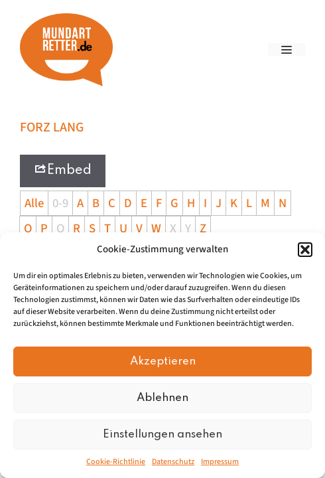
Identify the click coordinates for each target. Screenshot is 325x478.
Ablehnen (162, 398)
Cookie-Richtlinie (115, 461)
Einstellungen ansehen (162, 434)
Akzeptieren (163, 361)
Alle (34, 203)
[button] (305, 249)
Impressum (220, 461)
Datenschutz (173, 461)
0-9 (60, 203)
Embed (63, 169)
